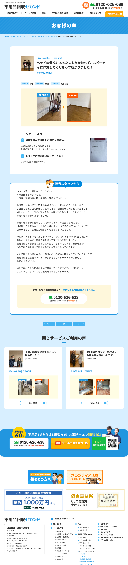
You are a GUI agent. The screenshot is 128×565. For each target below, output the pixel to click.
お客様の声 (79, 13)
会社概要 (103, 541)
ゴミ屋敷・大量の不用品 (64, 546)
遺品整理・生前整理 (62, 549)
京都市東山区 (31, 198)
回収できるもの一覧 (86, 563)
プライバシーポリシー (108, 552)
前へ (49, 324)
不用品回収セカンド (26, 194)
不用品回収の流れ (85, 552)
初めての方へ (12, 13)
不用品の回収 (46, 198)
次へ (79, 324)
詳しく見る (32, 404)
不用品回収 (59, 543)
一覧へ (64, 324)
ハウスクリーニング (62, 563)
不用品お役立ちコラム (87, 560)
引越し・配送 (60, 554)
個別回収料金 (84, 539)
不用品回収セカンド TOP (64, 531)
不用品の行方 (84, 555)
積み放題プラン (60, 552)
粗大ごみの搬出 (49, 36)
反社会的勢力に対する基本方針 (111, 549)
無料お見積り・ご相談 (108, 539)
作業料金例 (83, 542)
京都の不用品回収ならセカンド (16, 36)
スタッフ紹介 (105, 544)
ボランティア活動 (106, 547)
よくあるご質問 (85, 558)
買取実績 (82, 549)
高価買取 (58, 560)
